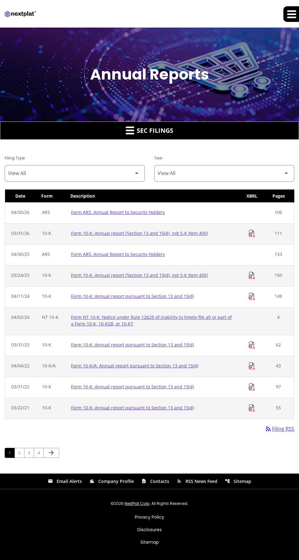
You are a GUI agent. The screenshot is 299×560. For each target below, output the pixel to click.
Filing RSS (279, 429)
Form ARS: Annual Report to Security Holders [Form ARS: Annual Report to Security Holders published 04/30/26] (118, 212)
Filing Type (15, 158)
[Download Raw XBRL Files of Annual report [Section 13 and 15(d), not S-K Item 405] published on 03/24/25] (252, 275)
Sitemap (238, 481)
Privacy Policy (149, 517)
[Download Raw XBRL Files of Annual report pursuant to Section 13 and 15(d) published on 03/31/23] (252, 345)
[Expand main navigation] (291, 14)
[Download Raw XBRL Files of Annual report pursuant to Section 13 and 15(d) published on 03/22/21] (252, 408)
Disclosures (149, 529)
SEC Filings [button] (149, 130)
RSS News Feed (197, 481)
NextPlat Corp (137, 503)
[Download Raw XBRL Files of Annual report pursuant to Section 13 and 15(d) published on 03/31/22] (252, 387)
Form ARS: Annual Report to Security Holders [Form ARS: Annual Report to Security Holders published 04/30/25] (118, 254)
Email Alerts (65, 481)
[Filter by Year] (224, 173)
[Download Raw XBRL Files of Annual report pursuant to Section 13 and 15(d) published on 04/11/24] (252, 296)
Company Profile (111, 481)
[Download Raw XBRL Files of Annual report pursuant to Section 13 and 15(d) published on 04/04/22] (252, 366)
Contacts (155, 481)
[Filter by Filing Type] (75, 173)
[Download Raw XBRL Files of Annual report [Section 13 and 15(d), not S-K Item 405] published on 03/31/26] (252, 233)
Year (158, 158)
